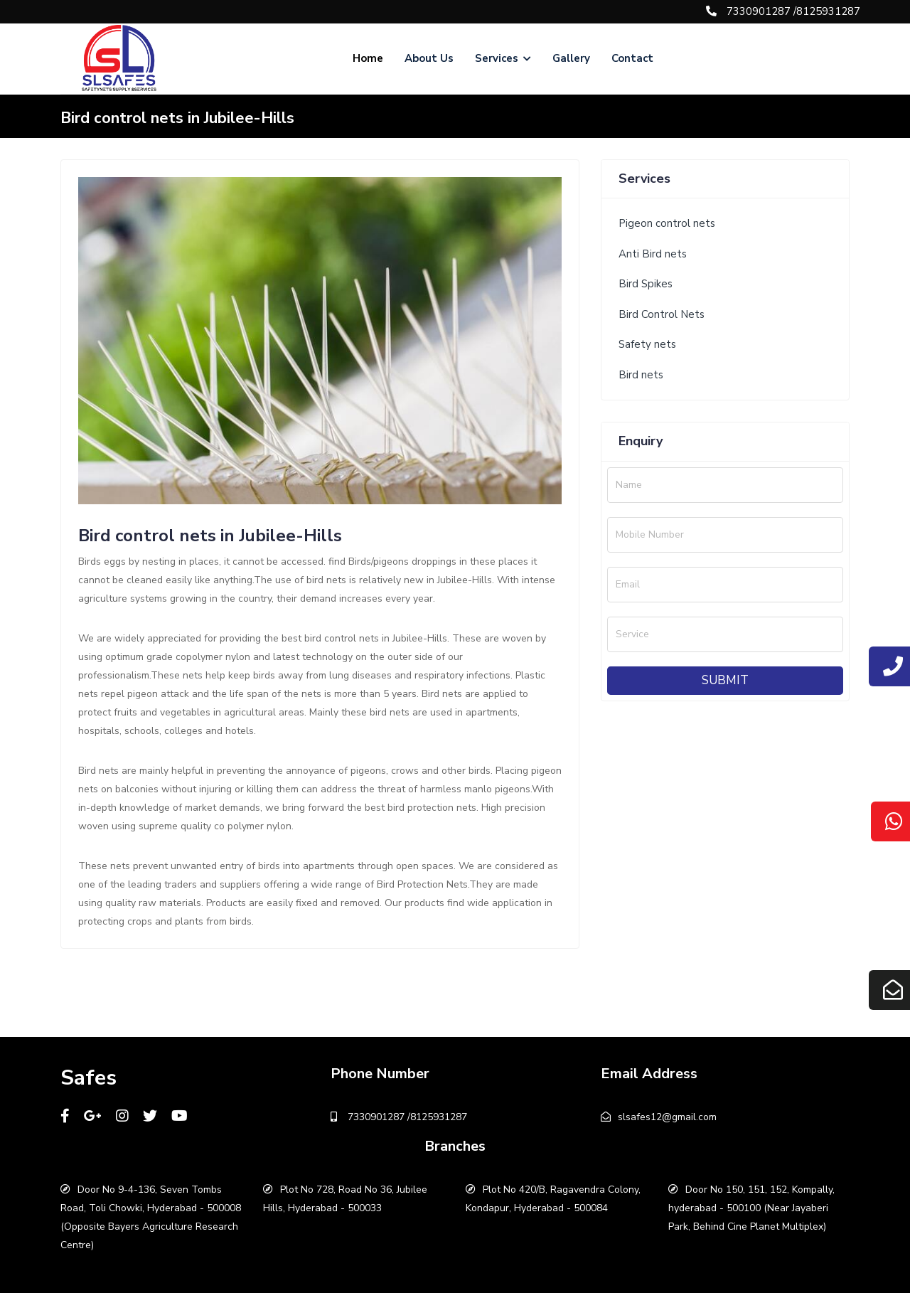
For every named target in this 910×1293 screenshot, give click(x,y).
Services (503, 58)
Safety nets (647, 344)
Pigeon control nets (667, 223)
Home (368, 58)
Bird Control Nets (662, 314)
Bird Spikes (646, 284)
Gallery (571, 58)
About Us (429, 58)
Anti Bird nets (653, 254)
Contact (632, 58)
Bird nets (641, 375)
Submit (725, 680)
